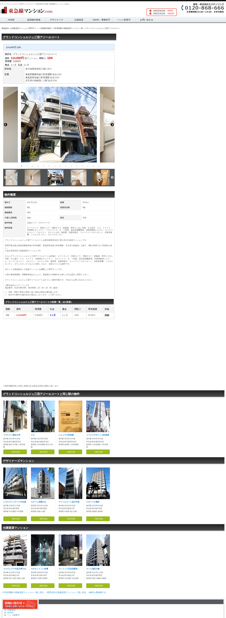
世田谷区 (36, 69)
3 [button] (32, 166)
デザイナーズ (56, 19)
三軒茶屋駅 (46, 74)
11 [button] (76, 166)
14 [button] (93, 166)
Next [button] (112, 124)
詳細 (107, 315)
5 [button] (43, 166)
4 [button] (38, 166)
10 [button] (71, 166)
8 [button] (60, 166)
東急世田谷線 (32, 77)
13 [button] (87, 166)
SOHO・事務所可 (101, 19)
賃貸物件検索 (33, 19)
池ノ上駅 (43, 80)
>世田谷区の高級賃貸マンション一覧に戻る (66, 592)
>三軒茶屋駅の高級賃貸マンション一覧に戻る (23, 592)
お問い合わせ (146, 19)
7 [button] (54, 166)
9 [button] (65, 166)
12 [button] (82, 166)
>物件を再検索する (97, 592)
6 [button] (49, 166)
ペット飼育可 (124, 19)
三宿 (43, 69)
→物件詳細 (15, 452)
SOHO (10, 612)
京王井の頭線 (32, 80)
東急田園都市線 (33, 74)
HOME (11, 19)
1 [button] (21, 166)
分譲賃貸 (78, 19)
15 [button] (98, 166)
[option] (58, 124)
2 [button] (27, 166)
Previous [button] (5, 124)
